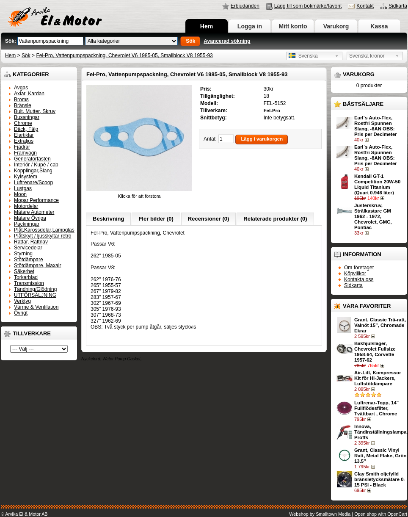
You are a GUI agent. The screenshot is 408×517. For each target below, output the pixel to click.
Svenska (303, 56)
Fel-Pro (272, 110)
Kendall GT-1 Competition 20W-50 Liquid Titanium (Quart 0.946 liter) (377, 184)
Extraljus (23, 141)
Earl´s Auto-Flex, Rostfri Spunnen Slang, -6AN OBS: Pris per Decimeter (375, 126)
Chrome (23, 123)
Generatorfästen (32, 159)
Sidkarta (398, 6)
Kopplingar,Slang (33, 171)
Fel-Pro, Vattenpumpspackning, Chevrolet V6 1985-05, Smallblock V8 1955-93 (124, 55)
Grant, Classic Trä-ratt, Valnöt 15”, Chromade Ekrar (380, 325)
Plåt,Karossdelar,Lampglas (44, 230)
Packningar (26, 224)
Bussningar (26, 117)
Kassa (379, 26)
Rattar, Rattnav (31, 242)
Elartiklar (24, 135)
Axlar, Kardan (29, 94)
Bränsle (22, 105)
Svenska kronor (366, 56)
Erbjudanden (245, 6)
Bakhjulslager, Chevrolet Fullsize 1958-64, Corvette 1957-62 (374, 351)
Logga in (249, 26)
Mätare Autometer (34, 212)
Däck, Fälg (26, 129)
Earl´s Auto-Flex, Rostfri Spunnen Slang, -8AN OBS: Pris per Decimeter (375, 155)
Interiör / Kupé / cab (36, 165)
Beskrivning (108, 219)
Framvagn (25, 153)
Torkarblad (26, 277)
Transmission (29, 283)
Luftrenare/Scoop (33, 182)
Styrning (23, 254)
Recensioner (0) (208, 219)
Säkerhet (24, 271)
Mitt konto (293, 26)
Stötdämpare (28, 260)
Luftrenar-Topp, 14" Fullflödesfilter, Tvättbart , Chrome (376, 408)
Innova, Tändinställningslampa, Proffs (381, 432)
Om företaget (359, 268)
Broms (21, 99)
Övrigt (21, 313)
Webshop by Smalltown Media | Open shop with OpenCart (348, 514)
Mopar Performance (36, 200)
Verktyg (22, 301)
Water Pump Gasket (121, 359)
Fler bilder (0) (155, 219)
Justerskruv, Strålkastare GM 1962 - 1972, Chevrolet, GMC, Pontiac (373, 216)
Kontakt (365, 6)
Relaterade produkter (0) (275, 219)
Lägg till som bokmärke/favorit (308, 6)
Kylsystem (25, 177)
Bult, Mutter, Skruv (34, 111)
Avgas (21, 88)
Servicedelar (28, 248)
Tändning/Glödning (35, 289)
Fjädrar (22, 147)
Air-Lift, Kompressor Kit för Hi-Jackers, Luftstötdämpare (377, 378)
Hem (206, 26)
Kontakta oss (358, 279)
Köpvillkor (355, 273)
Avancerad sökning (227, 41)
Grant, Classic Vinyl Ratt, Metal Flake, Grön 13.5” (380, 456)
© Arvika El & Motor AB (24, 514)
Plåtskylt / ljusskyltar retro (42, 236)
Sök (26, 55)
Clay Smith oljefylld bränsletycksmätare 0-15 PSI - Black (379, 479)
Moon (20, 194)
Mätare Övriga (30, 218)
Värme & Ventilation (36, 307)
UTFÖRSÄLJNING (35, 295)
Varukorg (336, 26)
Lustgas (23, 188)
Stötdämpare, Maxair (37, 265)
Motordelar (26, 206)
